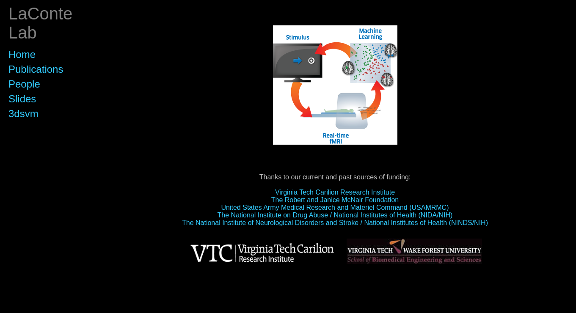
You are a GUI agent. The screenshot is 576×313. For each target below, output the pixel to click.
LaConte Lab (40, 23)
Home (22, 54)
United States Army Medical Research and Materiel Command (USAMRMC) (335, 207)
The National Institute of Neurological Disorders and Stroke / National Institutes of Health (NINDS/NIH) (335, 222)
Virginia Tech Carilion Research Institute (335, 192)
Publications (35, 69)
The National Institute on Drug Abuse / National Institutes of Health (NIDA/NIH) (335, 215)
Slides (22, 98)
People (24, 84)
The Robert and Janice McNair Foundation (335, 199)
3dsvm (23, 113)
